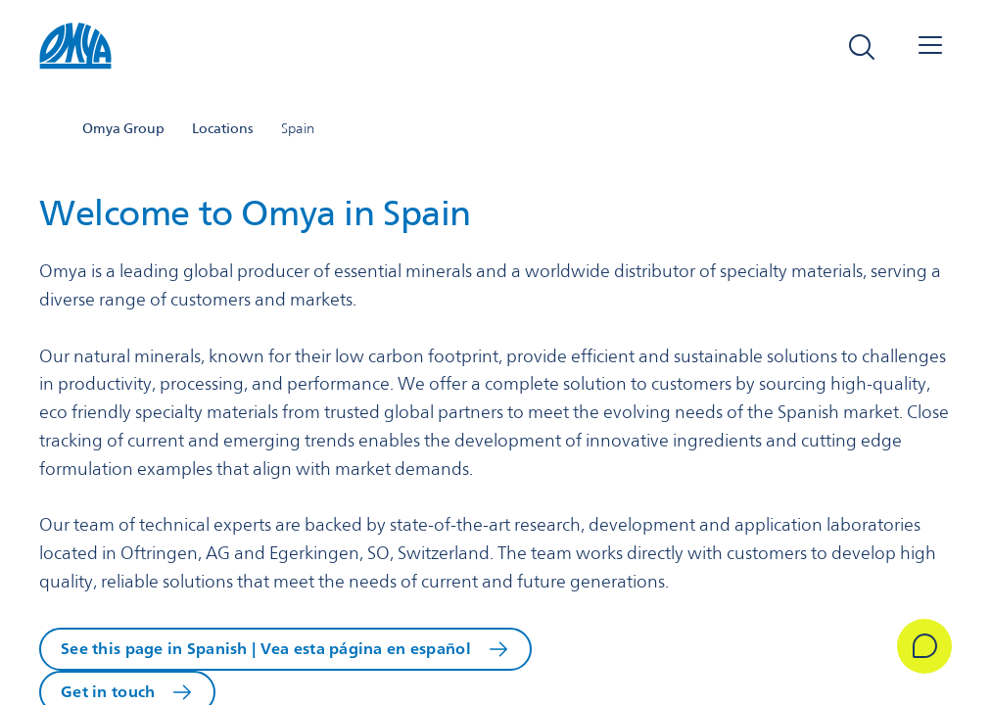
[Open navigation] (930, 47)
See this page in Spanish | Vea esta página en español (266, 648)
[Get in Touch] (924, 646)
